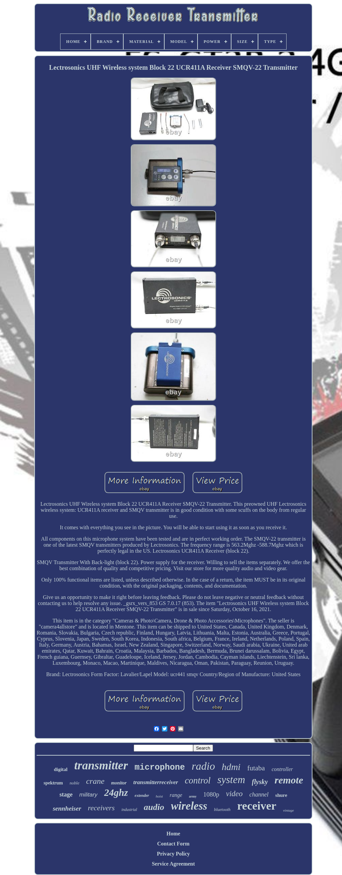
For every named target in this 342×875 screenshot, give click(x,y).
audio (154, 807)
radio (203, 766)
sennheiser (67, 808)
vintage (288, 810)
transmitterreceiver (155, 782)
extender (142, 795)
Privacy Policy (173, 854)
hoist (159, 796)
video (234, 793)
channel (258, 794)
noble (74, 782)
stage (66, 794)
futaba (256, 768)
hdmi (231, 767)
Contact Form (173, 843)
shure (281, 795)
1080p (211, 794)
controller (282, 769)
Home (173, 833)
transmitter (101, 765)
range (176, 795)
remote (288, 779)
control (198, 780)
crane (95, 781)
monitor (119, 782)
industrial (129, 809)
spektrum (53, 782)
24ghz (116, 792)
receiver (256, 806)
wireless (189, 806)
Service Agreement (173, 864)
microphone (160, 767)
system (231, 779)
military (88, 794)
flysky (260, 781)
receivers (101, 808)
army (193, 796)
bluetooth (222, 809)
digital (61, 769)
